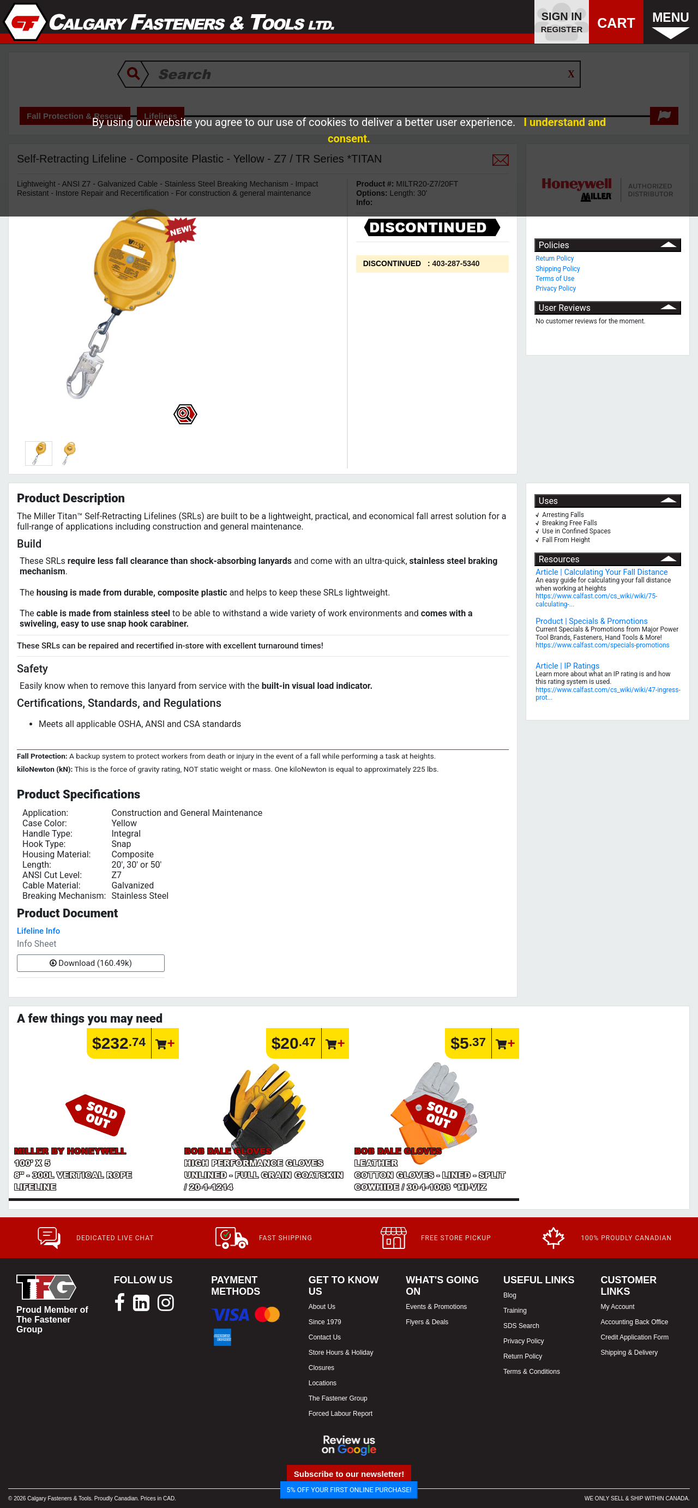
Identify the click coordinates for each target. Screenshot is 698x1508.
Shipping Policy (557, 269)
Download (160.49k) (91, 963)
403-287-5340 (455, 263)
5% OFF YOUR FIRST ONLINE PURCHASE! (349, 1490)
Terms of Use (554, 279)
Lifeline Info (38, 931)
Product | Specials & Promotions (591, 621)
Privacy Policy (555, 288)
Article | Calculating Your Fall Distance (601, 572)
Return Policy (554, 258)
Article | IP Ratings (567, 666)
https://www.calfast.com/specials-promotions (602, 645)
